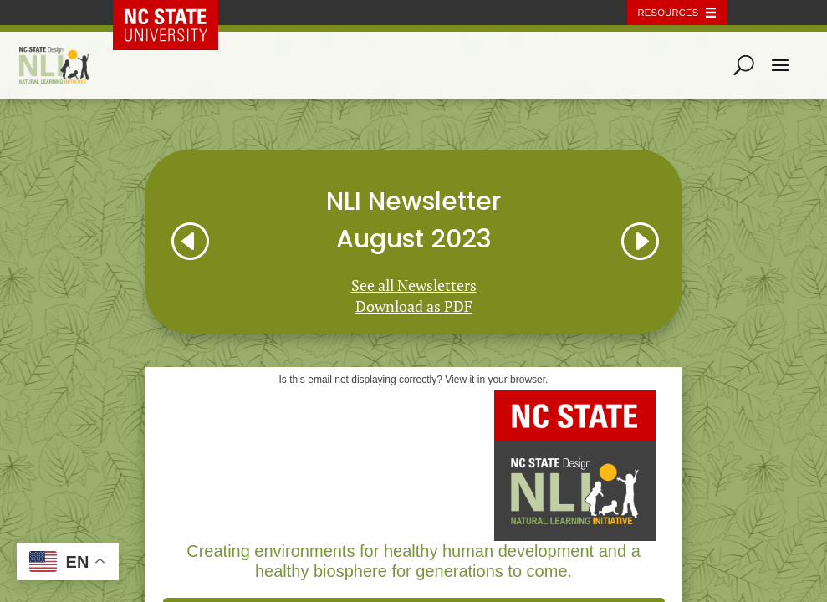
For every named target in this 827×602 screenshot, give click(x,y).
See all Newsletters (414, 285)
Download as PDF (413, 306)
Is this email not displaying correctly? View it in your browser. (414, 379)
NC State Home (177, 12)
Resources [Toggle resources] (668, 13)
